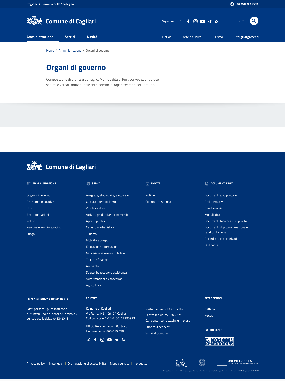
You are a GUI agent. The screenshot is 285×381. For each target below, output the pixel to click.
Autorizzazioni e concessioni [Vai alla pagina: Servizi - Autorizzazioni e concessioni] (104, 280)
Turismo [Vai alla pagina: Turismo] (217, 38)
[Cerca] (254, 21)
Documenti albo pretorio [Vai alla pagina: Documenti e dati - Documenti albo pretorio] (221, 197)
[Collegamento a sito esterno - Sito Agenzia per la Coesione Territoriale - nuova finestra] (202, 364)
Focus (209, 317)
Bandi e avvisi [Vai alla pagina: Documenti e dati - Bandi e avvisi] (214, 210)
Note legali (56, 365)
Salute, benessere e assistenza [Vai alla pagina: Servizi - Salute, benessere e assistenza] (106, 274)
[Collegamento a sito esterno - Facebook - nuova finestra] (188, 21)
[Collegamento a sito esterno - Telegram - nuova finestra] (209, 21)
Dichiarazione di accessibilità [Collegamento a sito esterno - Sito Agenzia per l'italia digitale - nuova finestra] (87, 365)
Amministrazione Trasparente (47, 300)
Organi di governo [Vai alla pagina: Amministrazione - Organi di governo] (38, 197)
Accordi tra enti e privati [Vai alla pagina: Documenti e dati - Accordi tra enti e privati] (221, 240)
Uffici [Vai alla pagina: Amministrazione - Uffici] (30, 210)
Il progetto (140, 365)
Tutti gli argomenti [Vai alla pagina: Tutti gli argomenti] (246, 38)
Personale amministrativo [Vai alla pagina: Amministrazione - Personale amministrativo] (44, 229)
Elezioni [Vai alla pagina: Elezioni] (167, 38)
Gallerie (210, 311)
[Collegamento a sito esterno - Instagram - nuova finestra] (195, 21)
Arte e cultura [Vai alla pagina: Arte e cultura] (192, 38)
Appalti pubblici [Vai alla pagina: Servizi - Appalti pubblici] (96, 222)
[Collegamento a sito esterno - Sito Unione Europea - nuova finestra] (237, 364)
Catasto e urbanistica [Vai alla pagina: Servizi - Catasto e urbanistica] (100, 229)
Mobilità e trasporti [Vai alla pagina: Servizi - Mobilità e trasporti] (98, 242)
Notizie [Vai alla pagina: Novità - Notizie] (150, 197)
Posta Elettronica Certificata (164, 311)
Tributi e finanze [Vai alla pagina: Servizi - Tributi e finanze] (97, 261)
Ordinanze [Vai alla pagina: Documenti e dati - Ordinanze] (211, 247)
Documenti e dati (45, 48)
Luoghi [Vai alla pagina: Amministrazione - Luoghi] (31, 235)
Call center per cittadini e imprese (167, 322)
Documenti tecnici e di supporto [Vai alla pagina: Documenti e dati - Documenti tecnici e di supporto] (226, 222)
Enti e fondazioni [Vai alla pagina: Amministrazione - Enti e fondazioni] (38, 216)
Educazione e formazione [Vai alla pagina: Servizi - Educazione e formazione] (102, 248)
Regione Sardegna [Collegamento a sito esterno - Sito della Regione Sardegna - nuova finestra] (50, 4)
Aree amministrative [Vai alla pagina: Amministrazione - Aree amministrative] (40, 203)
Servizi (70, 38)
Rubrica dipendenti (157, 328)
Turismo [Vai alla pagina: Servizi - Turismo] (91, 235)
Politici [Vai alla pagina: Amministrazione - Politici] (31, 222)
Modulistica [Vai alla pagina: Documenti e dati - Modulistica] (212, 216)
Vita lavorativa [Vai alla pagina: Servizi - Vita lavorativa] (95, 210)
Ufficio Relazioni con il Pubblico (106, 328)
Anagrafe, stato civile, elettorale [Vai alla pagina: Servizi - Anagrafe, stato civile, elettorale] (107, 197)
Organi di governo (97, 52)
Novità (92, 38)
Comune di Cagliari (71, 21)
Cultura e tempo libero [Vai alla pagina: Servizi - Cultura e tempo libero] (101, 203)
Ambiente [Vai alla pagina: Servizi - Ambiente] (92, 268)
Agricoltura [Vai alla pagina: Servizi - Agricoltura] (93, 287)
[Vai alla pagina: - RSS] (216, 21)
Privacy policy (36, 365)
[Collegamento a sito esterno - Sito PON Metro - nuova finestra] (219, 343)
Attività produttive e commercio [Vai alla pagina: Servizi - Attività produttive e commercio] (107, 216)
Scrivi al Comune (156, 335)
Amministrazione (40, 38)
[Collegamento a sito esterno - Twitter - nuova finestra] (181, 21)
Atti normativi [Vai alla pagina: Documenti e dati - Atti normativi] (214, 203)
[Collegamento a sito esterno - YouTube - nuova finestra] (202, 21)
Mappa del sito (119, 365)
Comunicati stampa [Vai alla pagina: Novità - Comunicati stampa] (158, 203)
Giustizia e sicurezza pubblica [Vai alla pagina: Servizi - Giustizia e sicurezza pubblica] (105, 255)
